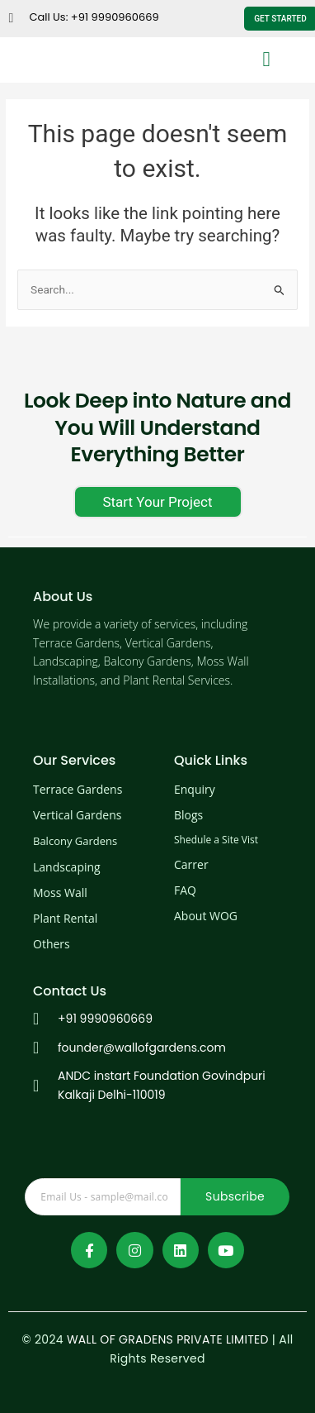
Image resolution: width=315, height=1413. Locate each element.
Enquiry (194, 789)
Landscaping (67, 867)
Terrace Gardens (77, 789)
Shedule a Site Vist (216, 840)
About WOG (205, 916)
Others (51, 944)
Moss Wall (60, 892)
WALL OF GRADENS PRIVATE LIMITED (168, 1339)
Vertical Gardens (77, 815)
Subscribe (235, 1196)
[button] (266, 58)
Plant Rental (65, 918)
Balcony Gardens (75, 840)
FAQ (185, 890)
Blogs (188, 815)
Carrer (191, 864)
